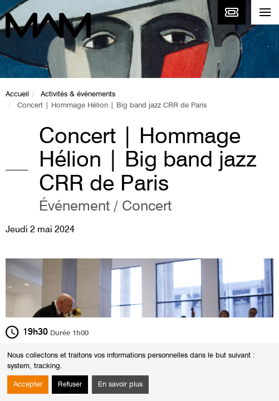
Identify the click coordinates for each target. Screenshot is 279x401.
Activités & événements (78, 94)
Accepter (27, 384)
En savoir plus (120, 384)
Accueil (17, 94)
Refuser (70, 384)
